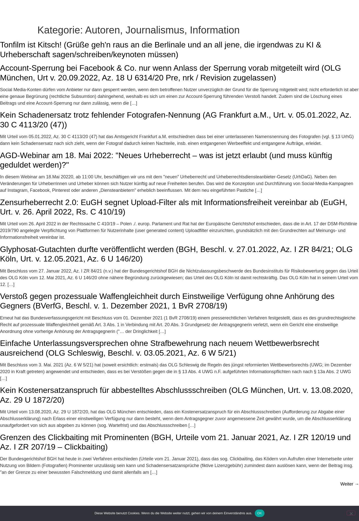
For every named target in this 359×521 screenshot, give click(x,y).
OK (259, 513)
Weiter (349, 494)
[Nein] (351, 513)
